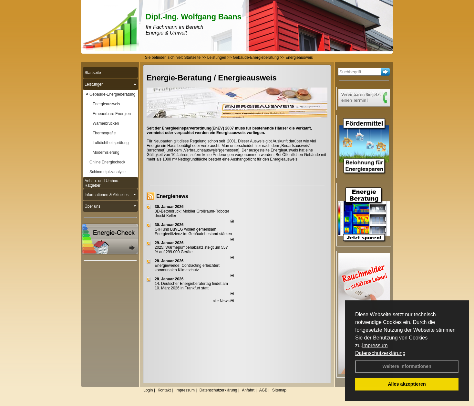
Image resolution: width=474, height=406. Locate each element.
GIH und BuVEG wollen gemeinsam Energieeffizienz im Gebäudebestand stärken (193, 231)
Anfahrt (248, 390)
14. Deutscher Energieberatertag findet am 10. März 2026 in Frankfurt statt (191, 285)
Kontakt (164, 390)
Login (148, 390)
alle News (223, 301)
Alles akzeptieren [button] (407, 384)
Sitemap (279, 390)
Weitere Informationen (406, 366)
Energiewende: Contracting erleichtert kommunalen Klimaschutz (187, 267)
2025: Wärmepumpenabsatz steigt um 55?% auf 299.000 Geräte (191, 249)
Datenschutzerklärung (380, 353)
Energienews (172, 196)
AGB (263, 390)
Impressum (374, 345)
